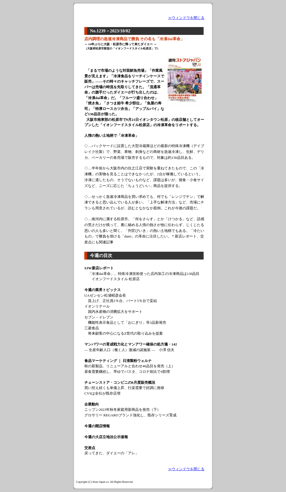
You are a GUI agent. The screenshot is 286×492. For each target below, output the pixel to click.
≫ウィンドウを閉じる (186, 18)
